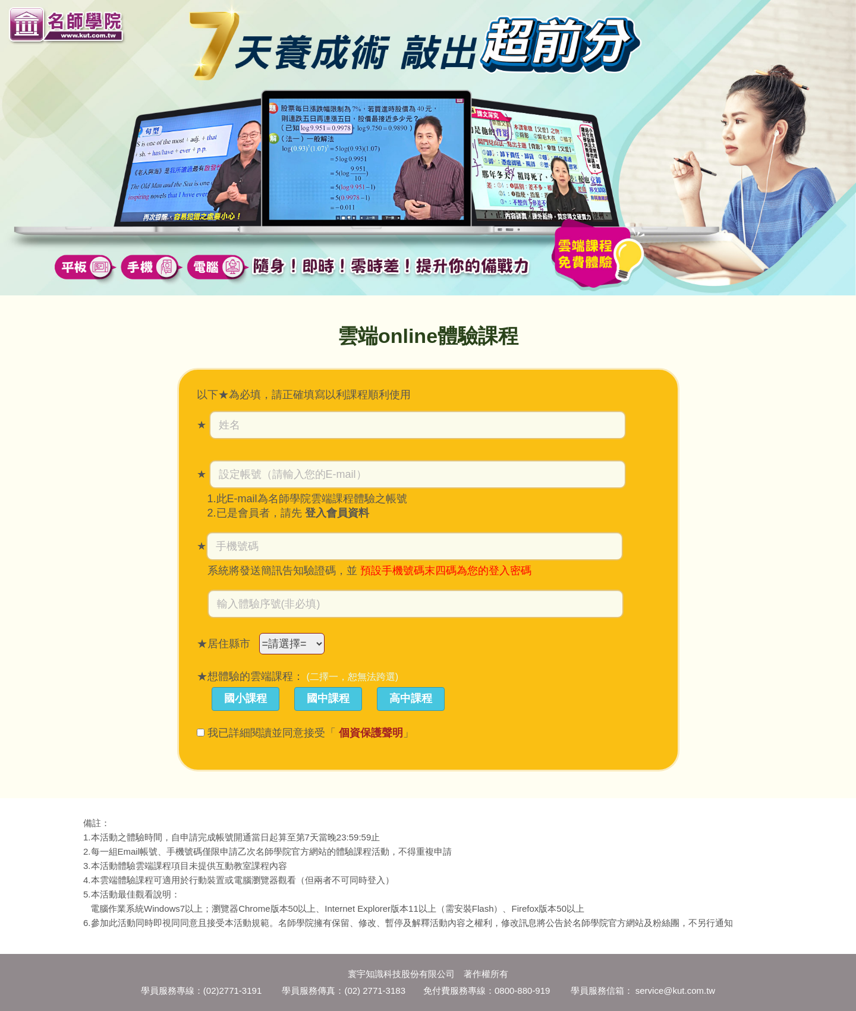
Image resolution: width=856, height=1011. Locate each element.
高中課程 (410, 698)
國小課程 (245, 698)
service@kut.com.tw (675, 990)
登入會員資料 (337, 513)
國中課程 (328, 698)
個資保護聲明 (371, 733)
